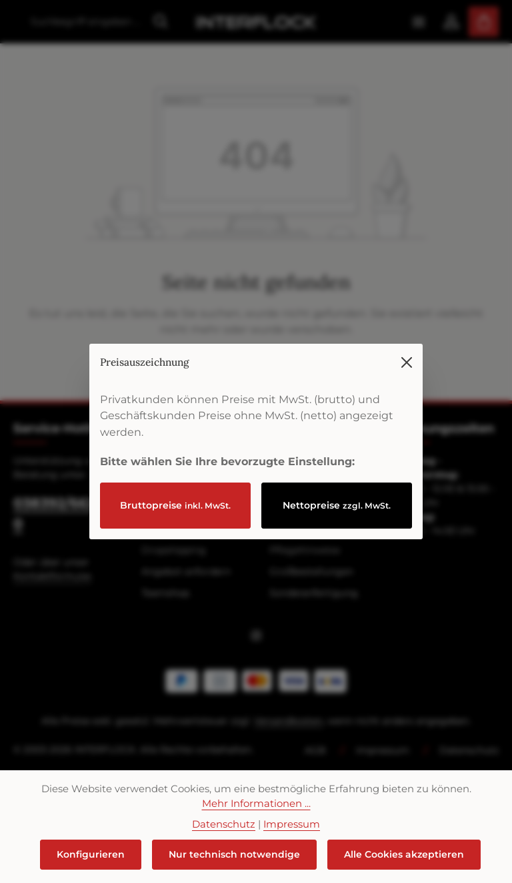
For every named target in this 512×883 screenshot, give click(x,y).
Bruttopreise (175, 485)
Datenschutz (223, 824)
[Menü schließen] (406, 343)
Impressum (291, 824)
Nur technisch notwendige (234, 854)
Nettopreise (337, 485)
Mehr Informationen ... (256, 804)
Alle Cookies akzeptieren (404, 854)
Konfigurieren (91, 854)
